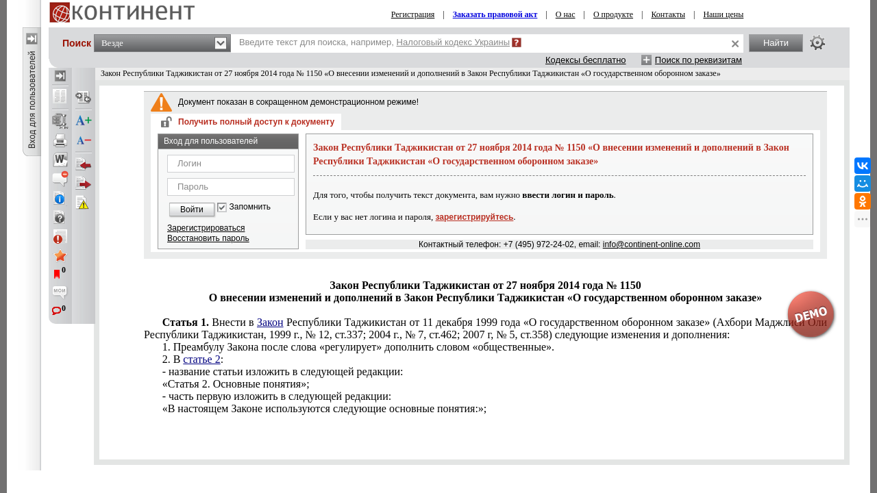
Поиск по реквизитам (698, 60)
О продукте (613, 14)
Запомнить (250, 207)
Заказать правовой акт (495, 14)
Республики (485, 328)
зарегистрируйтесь (475, 217)
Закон (270, 322)
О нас (566, 14)
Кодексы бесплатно (585, 60)
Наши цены (723, 14)
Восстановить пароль (208, 238)
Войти (191, 209)
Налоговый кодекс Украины (453, 42)
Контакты (668, 14)
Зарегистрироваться (206, 228)
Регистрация (413, 14)
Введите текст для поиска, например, (374, 42)
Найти (776, 43)
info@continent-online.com (651, 244)
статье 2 (201, 359)
